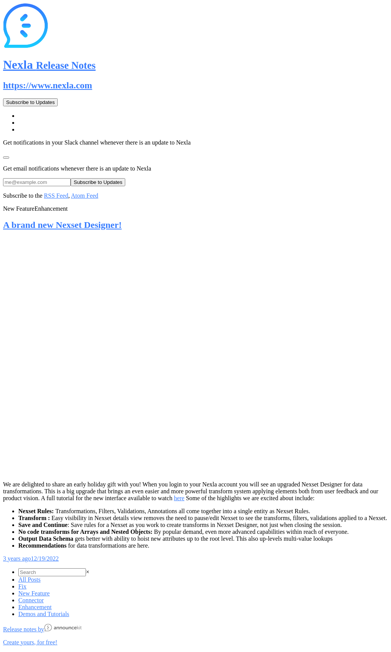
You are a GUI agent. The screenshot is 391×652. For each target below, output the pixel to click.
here (179, 498)
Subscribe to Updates (30, 102)
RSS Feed (56, 195)
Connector (31, 600)
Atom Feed (85, 195)
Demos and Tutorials (43, 614)
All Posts (29, 579)
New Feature (34, 593)
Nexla (49, 65)
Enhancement (35, 607)
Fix (22, 586)
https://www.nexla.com (47, 85)
